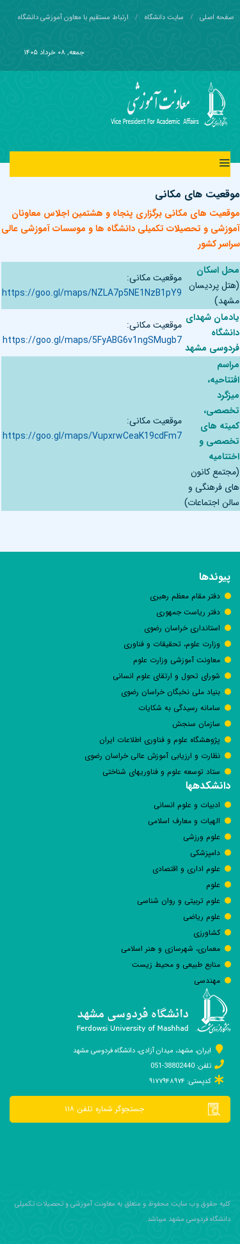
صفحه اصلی (217, 17)
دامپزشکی (205, 853)
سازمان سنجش (196, 724)
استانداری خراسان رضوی (182, 628)
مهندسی (207, 981)
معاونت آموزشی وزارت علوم (176, 660)
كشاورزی (206, 933)
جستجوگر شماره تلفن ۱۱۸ (147, 1109)
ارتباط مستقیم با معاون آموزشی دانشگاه (73, 17)
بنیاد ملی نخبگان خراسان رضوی (170, 692)
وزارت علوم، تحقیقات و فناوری (172, 644)
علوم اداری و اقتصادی (186, 869)
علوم (213, 885)
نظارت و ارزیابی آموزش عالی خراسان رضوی (152, 756)
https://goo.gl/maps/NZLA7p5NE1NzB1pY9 (92, 293)
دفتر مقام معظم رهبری (185, 596)
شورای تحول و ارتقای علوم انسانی (166, 676)
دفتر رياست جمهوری (188, 612)
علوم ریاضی (201, 917)
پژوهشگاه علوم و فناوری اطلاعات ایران (159, 740)
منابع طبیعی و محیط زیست (176, 965)
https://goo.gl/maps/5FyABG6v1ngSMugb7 (92, 340)
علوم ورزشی (201, 837)
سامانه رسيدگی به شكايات (179, 708)
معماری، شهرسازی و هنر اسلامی (170, 949)
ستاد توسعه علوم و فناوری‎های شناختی (161, 772)
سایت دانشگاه (164, 17)
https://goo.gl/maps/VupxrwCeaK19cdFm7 (92, 436)
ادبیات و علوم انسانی (187, 805)
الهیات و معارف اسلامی (184, 821)
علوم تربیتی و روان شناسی (178, 901)
